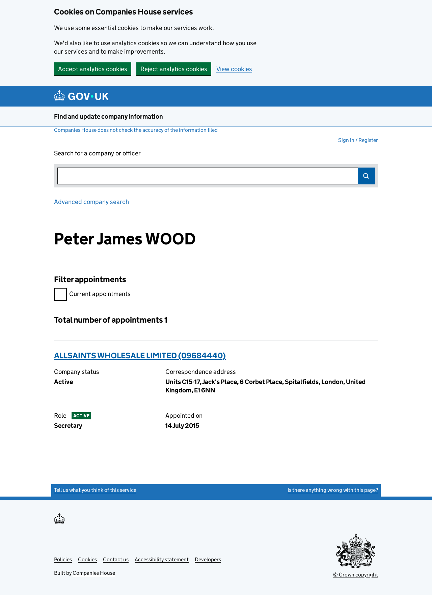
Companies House (94, 573)
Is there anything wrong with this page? (333, 490)
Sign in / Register (358, 140)
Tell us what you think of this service (95, 490)
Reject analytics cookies (173, 69)
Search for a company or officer (97, 153)
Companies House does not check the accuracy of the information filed (136, 130)
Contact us (116, 559)
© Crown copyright (355, 574)
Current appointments (92, 295)
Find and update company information (108, 116)
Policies (63, 559)
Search (366, 176)
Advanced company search (91, 202)
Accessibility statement (162, 559)
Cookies (87, 559)
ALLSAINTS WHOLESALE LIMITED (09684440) (140, 355)
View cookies (234, 69)
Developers (208, 559)
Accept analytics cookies (92, 69)
